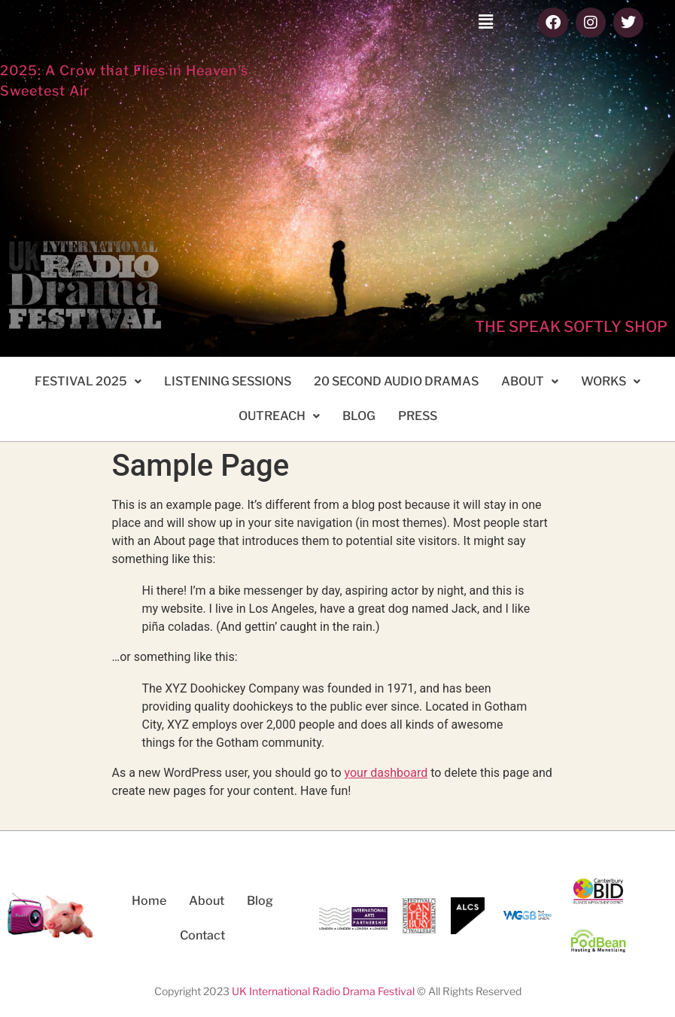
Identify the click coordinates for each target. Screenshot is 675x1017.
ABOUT (529, 381)
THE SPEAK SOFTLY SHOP (571, 327)
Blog (260, 901)
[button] (485, 22)
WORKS (610, 381)
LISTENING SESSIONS (227, 381)
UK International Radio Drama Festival (323, 991)
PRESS (417, 416)
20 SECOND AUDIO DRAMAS (396, 381)
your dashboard (386, 773)
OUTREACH (279, 416)
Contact (202, 935)
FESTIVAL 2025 (88, 381)
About (206, 901)
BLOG (359, 416)
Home (149, 901)
